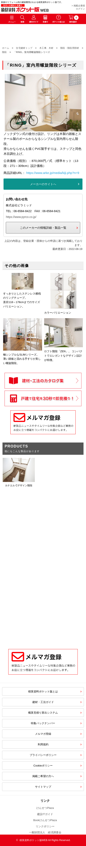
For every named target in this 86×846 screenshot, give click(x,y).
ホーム (5, 48)
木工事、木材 (46, 48)
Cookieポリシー (42, 765)
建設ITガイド (45, 814)
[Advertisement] (43, 596)
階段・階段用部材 (69, 48)
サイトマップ (43, 786)
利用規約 (43, 744)
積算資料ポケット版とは (43, 691)
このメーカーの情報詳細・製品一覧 (43, 227)
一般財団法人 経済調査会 (45, 832)
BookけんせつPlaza (45, 820)
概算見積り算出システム (43, 712)
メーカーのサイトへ (43, 184)
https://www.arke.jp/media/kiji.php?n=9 (52, 173)
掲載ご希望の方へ (43, 776)
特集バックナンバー (43, 723)
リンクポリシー (45, 826)
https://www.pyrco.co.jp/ (21, 217)
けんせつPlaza (45, 807)
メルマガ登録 (43, 733)
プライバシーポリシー (43, 755)
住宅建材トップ (24, 48)
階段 (4, 52)
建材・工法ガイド (43, 702)
